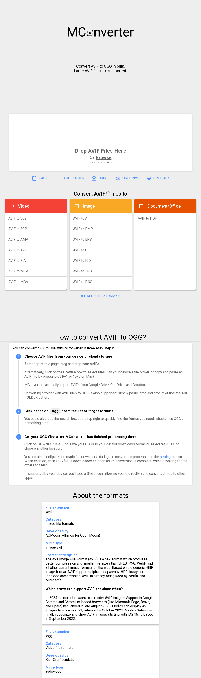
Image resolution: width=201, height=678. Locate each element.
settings (166, 457)
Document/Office (164, 206)
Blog (113, 673)
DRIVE (99, 178)
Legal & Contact (169, 673)
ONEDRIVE (127, 178)
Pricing (65, 673)
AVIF (99, 194)
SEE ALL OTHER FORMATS (101, 296)
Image (89, 206)
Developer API (136, 673)
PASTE (40, 178)
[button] (193, 6)
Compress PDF (90, 673)
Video (24, 206)
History (24, 673)
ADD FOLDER (70, 178)
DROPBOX (158, 178)
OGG (55, 411)
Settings (45, 673)
